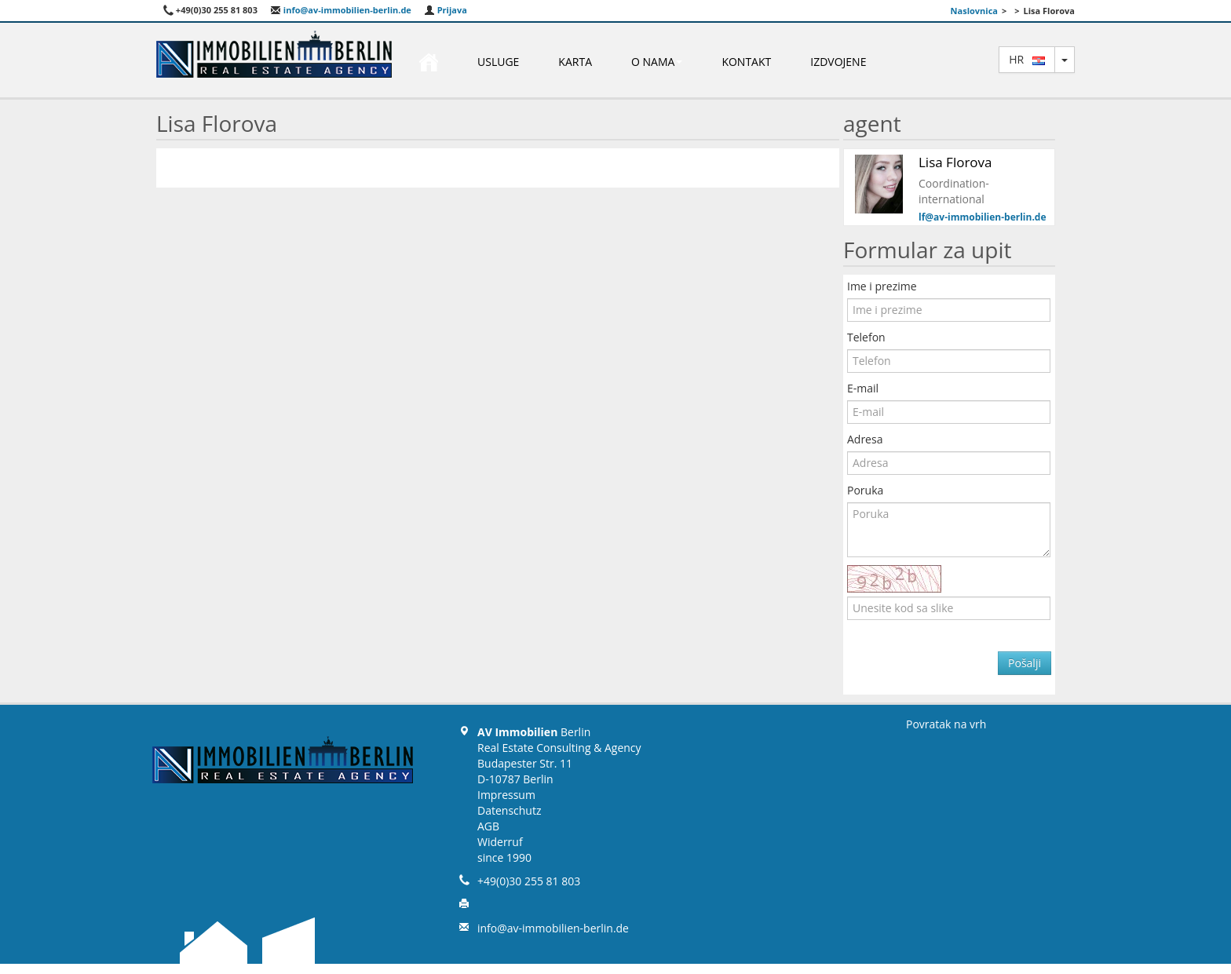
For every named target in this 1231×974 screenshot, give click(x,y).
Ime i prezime (882, 286)
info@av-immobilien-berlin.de (340, 10)
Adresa (864, 439)
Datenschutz (509, 810)
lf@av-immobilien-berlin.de (983, 217)
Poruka (865, 490)
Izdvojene (838, 61)
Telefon (866, 337)
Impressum (506, 794)
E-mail (863, 388)
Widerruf (500, 841)
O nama (656, 61)
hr (1027, 59)
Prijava (445, 10)
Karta (575, 61)
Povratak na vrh (946, 724)
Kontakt (746, 61)
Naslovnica (974, 10)
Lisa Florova (955, 162)
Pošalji (1024, 662)
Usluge (498, 61)
